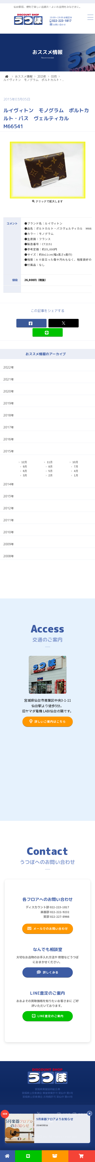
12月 (24, 462)
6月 (25, 471)
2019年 (8, 403)
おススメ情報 (24, 76)
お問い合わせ (59, 24)
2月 (50, 475)
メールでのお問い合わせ (47, 928)
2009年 (8, 544)
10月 (75, 462)
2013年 (8, 496)
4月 (76, 471)
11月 (49, 462)
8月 (50, 466)
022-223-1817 (61, 20)
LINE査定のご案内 (47, 1016)
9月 (25, 466)
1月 (76, 475)
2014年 (8, 484)
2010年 (8, 532)
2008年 (8, 556)
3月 (25, 475)
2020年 (8, 391)
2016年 (8, 439)
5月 (50, 471)
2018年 (8, 415)
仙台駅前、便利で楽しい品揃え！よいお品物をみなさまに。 (48, 7)
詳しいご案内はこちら (47, 721)
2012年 (8, 508)
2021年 (8, 379)
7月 (76, 466)
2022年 (8, 367)
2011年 (8, 520)
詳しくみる (47, 972)
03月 (54, 76)
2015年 (41, 76)
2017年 (8, 427)
